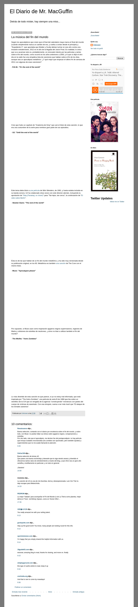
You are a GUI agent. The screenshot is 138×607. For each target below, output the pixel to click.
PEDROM (21, 494)
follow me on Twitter (117, 202)
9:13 (18, 515)
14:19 (19, 486)
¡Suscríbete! (95, 36)
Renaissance (22, 428)
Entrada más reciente (19, 592)
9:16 (18, 569)
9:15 (18, 556)
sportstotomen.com (24, 536)
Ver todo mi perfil (97, 48)
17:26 (19, 502)
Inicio (50, 592)
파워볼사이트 (22, 509)
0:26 (18, 446)
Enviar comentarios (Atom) (31, 596)
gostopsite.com (23, 523)
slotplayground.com (25, 563)
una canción (60, 263)
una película (35, 190)
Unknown (97, 45)
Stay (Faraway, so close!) (33, 195)
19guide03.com (23, 550)
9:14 (18, 529)
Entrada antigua (78, 592)
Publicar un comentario (23, 587)
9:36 (18, 582)
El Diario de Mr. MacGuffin (41, 11)
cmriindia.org (22, 576)
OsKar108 (21, 453)
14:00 (19, 471)
